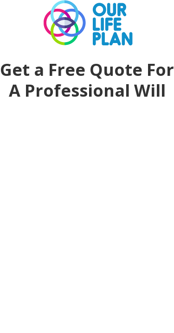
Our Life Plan (87, 23)
